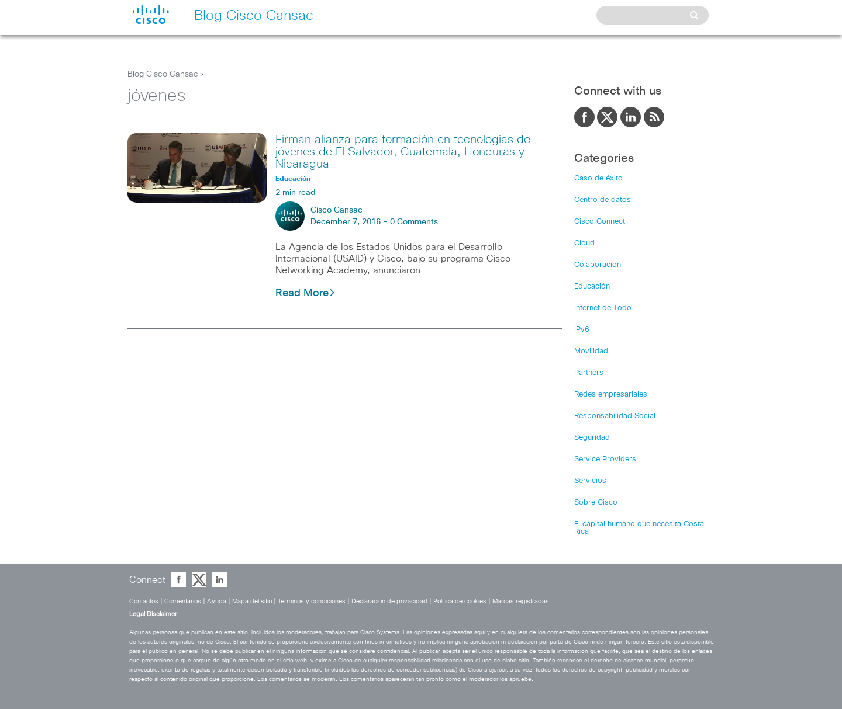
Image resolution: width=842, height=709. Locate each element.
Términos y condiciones (312, 601)
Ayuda (216, 601)
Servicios (590, 481)
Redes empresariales (610, 394)
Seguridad (592, 438)
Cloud (584, 243)
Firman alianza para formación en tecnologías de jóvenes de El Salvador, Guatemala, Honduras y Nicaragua (402, 152)
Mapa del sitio (252, 601)
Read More (305, 293)
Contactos (143, 601)
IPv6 (581, 329)
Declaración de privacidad (389, 601)
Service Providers (605, 459)
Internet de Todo (603, 308)
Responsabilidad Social (614, 416)
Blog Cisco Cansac (162, 74)
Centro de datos (602, 200)
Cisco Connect (599, 221)
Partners (588, 373)
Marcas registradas (520, 601)
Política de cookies (459, 601)
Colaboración (597, 265)
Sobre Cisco (595, 502)
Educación (592, 286)
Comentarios (182, 601)
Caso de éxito (598, 178)
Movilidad (591, 351)
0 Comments (414, 222)
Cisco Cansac (336, 210)
